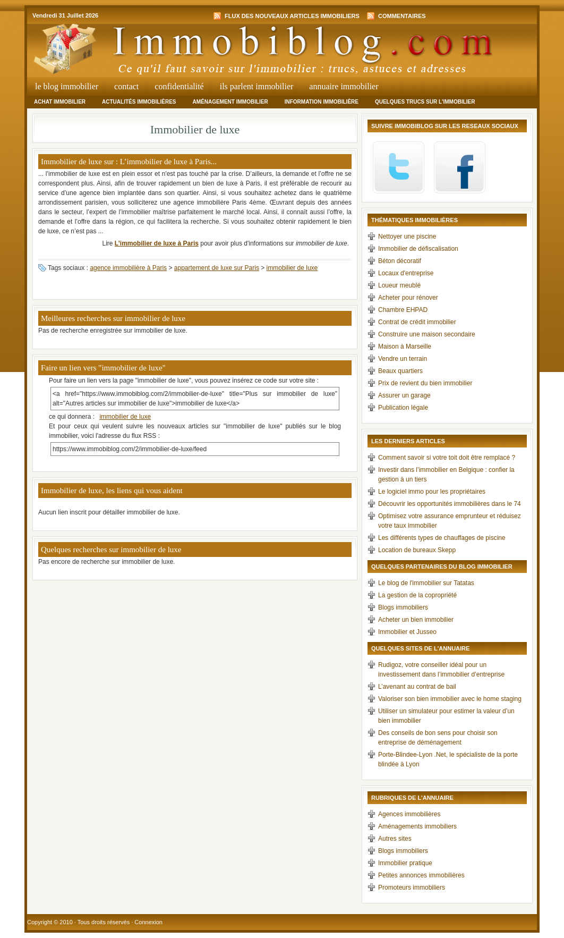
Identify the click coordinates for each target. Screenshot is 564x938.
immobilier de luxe (292, 268)
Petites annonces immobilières (421, 875)
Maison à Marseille (404, 346)
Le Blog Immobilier (66, 86)
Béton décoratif (399, 261)
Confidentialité (179, 86)
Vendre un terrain (402, 358)
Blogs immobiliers (403, 607)
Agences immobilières (409, 814)
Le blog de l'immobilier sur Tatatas (426, 583)
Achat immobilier (60, 102)
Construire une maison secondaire (426, 334)
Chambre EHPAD (403, 310)
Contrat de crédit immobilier (417, 322)
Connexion (148, 922)
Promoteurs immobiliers (411, 887)
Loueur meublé (399, 285)
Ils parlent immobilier (257, 86)
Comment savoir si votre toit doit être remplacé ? (446, 457)
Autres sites (395, 838)
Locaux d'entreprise (405, 273)
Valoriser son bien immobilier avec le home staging (450, 699)
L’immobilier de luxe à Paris (157, 243)
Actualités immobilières (139, 102)
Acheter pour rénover (408, 297)
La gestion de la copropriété (417, 595)
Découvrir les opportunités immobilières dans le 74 (449, 504)
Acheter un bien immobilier (416, 619)
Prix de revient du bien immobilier (425, 383)
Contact (126, 86)
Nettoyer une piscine (407, 236)
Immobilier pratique (405, 863)
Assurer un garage (404, 395)
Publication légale (403, 407)
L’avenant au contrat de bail (417, 686)
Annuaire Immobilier (343, 86)
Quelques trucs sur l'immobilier (425, 102)
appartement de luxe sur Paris (216, 268)
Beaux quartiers (400, 371)
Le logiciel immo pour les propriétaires (431, 491)
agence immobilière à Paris (128, 268)
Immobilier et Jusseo (407, 632)
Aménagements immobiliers (417, 826)
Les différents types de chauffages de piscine (442, 538)
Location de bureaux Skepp (417, 550)
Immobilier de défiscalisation (418, 248)
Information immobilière (321, 102)
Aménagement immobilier (230, 102)
